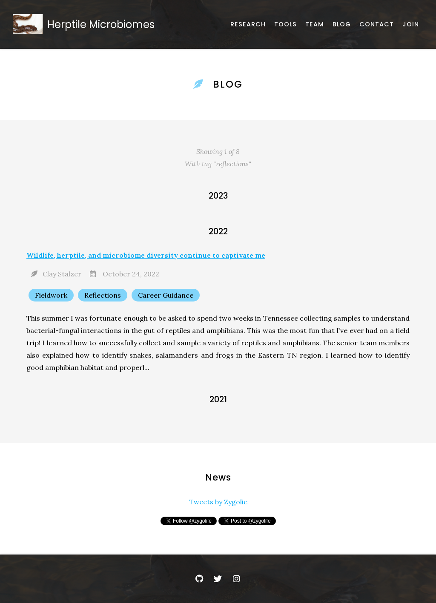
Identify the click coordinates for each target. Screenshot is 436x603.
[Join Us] (410, 24)
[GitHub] (199, 579)
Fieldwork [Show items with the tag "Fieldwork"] (51, 295)
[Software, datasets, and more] (285, 24)
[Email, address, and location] (376, 24)
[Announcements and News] (341, 24)
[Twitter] (218, 579)
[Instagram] (236, 579)
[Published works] (248, 24)
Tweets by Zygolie (218, 502)
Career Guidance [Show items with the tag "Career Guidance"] (165, 295)
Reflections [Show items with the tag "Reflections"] (102, 295)
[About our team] (314, 24)
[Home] (86, 24)
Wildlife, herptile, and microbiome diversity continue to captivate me (145, 255)
